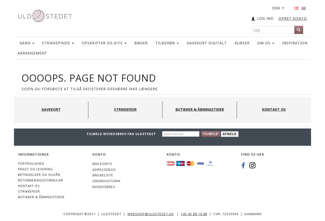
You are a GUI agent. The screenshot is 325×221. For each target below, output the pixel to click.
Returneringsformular (40, 180)
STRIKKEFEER (29, 191)
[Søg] (298, 30)
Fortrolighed (31, 163)
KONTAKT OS (29, 186)
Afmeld (230, 134)
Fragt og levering (35, 169)
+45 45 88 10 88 (194, 214)
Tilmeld (210, 134)
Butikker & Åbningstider (41, 197)
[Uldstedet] (45, 15)
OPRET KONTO (293, 18)
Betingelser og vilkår (39, 175)
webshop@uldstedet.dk (150, 214)
